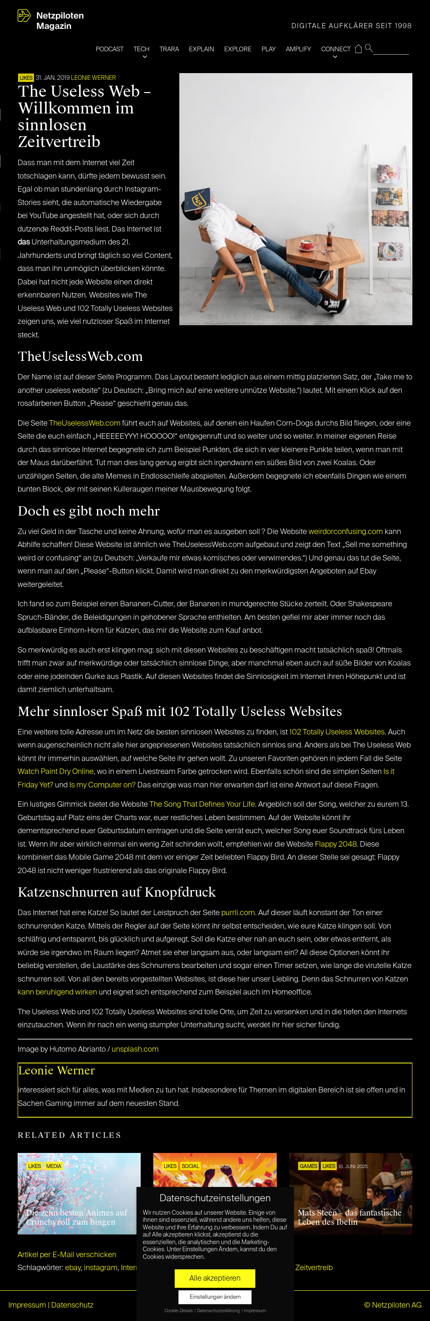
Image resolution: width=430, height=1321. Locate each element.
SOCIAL (190, 1166)
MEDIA (53, 1166)
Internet (133, 1268)
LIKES (26, 78)
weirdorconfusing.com (346, 532)
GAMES (308, 1166)
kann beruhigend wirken (57, 992)
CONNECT (336, 49)
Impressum (27, 1305)
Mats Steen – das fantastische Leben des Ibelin (350, 1217)
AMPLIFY (298, 49)
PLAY (269, 49)
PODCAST (109, 49)
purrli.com (238, 913)
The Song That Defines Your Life (202, 804)
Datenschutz (72, 1305)
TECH (141, 49)
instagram (101, 1268)
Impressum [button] (255, 1311)
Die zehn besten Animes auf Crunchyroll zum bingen (76, 1217)
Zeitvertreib (314, 1268)
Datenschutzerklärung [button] (219, 1311)
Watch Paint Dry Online (56, 772)
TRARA (169, 49)
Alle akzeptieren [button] (215, 1278)
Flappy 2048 (336, 844)
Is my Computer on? (103, 785)
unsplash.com (135, 1049)
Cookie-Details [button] (179, 1311)
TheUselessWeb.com (85, 423)
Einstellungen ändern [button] (215, 1297)
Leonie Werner (93, 78)
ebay (73, 1268)
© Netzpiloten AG (393, 1305)
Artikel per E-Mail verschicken (67, 1255)
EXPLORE (238, 49)
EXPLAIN (201, 49)
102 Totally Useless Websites (336, 732)
